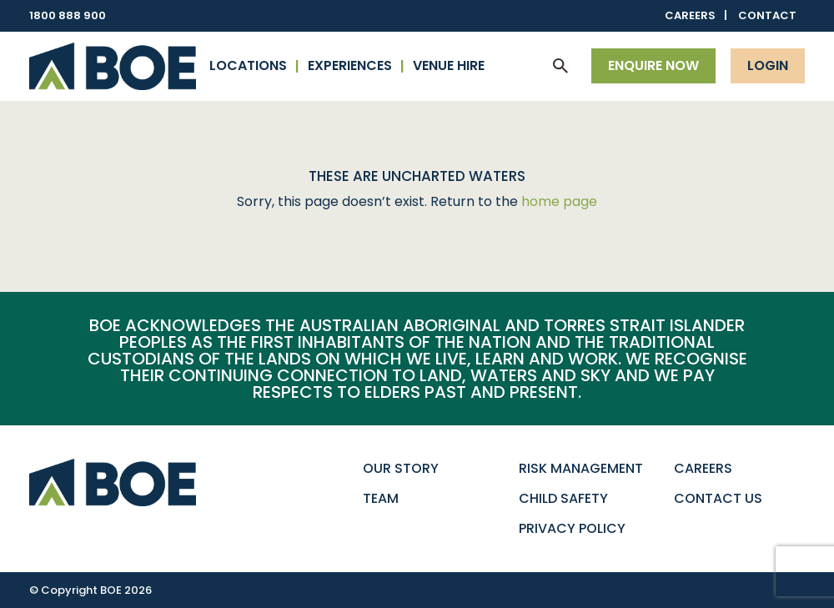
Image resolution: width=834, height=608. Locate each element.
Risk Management (581, 468)
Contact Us (718, 498)
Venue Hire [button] (449, 65)
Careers (690, 15)
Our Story (401, 468)
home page (559, 201)
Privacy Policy (572, 528)
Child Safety (563, 498)
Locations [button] (248, 65)
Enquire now (653, 65)
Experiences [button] (350, 65)
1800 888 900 (67, 15)
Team (381, 498)
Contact (767, 15)
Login (767, 65)
